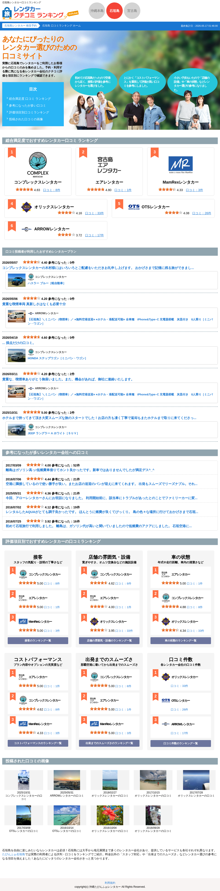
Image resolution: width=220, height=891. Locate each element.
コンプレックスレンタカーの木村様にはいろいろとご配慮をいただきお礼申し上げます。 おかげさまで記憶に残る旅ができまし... (98, 268)
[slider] (24, 189)
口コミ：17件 (179, 733)
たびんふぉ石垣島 (13, 854)
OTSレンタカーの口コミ (23, 829)
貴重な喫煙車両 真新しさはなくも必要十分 (34, 304)
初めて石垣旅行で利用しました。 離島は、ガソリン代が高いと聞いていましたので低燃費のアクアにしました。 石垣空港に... (99, 526)
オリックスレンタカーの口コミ (110, 794)
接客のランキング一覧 (38, 640)
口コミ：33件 (124, 630)
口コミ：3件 (52, 630)
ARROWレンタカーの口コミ (67, 794)
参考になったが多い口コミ (27, 105)
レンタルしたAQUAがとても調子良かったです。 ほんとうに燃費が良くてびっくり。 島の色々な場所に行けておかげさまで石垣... (102, 512)
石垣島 (114, 11)
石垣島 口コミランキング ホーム (61, 25)
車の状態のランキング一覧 (180, 640)
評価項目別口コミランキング (29, 112)
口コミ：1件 (52, 607)
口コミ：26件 (179, 709)
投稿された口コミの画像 (26, 119)
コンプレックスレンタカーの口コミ (23, 796)
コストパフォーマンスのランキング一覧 (38, 743)
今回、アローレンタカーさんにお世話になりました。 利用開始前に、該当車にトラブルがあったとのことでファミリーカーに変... (102, 498)
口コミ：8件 (52, 583)
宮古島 (132, 11)
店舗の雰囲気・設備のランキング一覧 (109, 640)
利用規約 (110, 882)
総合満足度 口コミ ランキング (30, 98)
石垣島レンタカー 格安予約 (20, 25)
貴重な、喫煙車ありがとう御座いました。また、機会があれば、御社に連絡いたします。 (68, 379)
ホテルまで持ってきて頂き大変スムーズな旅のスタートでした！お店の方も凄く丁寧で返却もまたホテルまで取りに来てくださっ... (99, 418)
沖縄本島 (97, 11)
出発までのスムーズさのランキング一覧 (109, 743)
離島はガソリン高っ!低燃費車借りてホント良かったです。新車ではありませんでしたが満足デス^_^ (80, 470)
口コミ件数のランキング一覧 (180, 743)
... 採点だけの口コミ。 (19, 343)
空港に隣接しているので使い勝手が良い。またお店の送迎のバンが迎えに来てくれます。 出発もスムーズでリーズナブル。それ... (102, 484)
